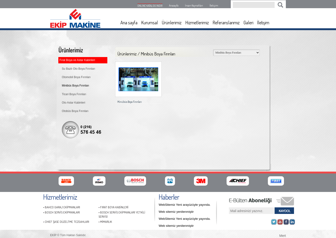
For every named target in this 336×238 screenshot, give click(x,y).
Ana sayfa (128, 22)
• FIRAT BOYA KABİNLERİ (113, 207)
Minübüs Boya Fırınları (129, 102)
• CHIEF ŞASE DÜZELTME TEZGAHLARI (66, 222)
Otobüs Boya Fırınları (75, 111)
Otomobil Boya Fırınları (76, 77)
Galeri (248, 22)
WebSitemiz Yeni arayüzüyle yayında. (184, 204)
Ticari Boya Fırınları (74, 94)
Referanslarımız (226, 22)
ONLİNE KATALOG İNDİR (149, 5)
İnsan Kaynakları (194, 5)
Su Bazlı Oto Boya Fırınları (78, 68)
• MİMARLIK (105, 222)
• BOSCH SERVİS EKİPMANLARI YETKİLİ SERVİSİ (121, 214)
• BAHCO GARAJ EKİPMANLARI (61, 207)
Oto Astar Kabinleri (73, 102)
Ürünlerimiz (172, 22)
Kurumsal (149, 22)
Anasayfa (173, 5)
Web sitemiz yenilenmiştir (176, 211)
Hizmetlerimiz (197, 22)
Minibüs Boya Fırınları (75, 85)
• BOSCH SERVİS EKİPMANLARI (61, 212)
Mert (282, 235)
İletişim (214, 5)
